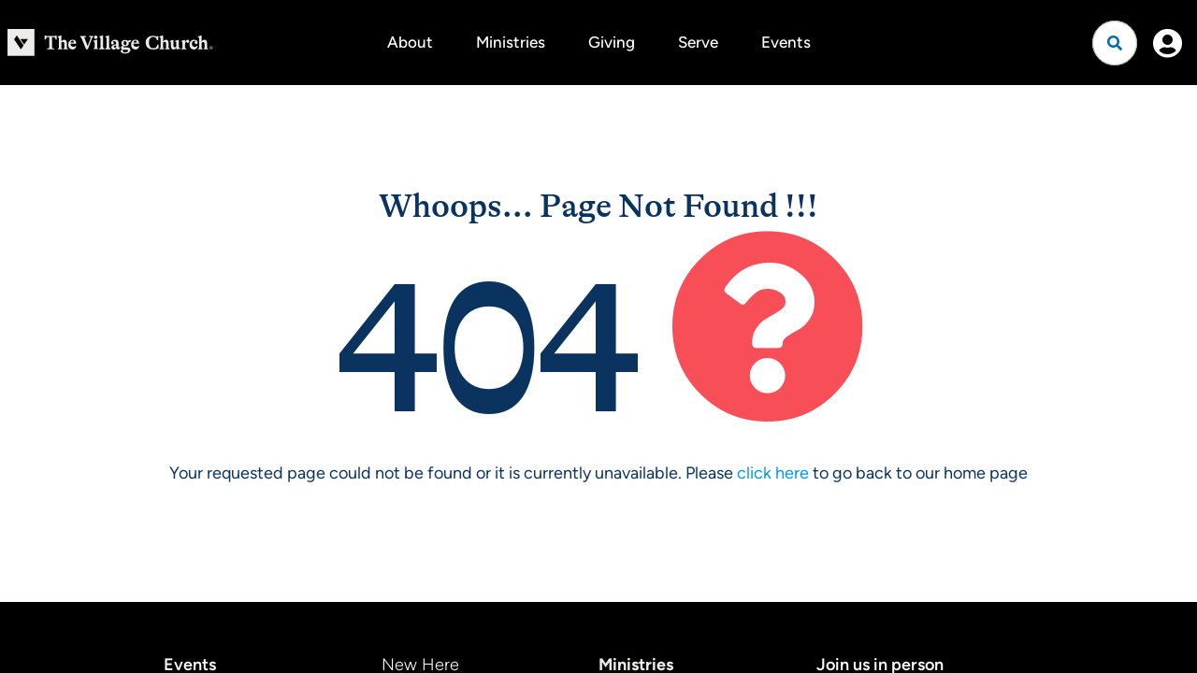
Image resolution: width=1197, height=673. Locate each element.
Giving (611, 42)
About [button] (410, 42)
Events (786, 42)
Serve (698, 42)
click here (773, 473)
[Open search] (1114, 43)
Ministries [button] (510, 42)
